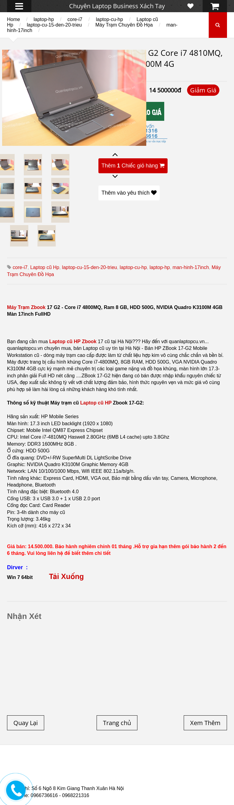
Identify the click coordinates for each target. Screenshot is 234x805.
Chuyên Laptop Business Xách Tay (117, 6)
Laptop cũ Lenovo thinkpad (163, 765)
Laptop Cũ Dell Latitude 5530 (130, 780)
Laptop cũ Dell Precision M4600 (82, 772)
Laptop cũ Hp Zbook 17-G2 (188, 776)
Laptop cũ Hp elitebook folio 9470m (117, 769)
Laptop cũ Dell (105, 765)
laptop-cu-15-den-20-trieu (54, 24)
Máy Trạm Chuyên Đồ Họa (124, 24)
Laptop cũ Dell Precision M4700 (160, 772)
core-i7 (74, 19)
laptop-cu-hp (109, 19)
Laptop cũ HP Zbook (72, 341)
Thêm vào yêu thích (129, 193)
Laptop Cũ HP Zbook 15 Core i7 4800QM (110, 776)
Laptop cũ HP (96, 402)
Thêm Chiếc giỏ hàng (133, 166)
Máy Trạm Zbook (26, 307)
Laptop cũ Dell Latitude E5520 (56, 780)
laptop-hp (44, 19)
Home (13, 19)
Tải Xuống (66, 576)
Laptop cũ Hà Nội (49, 769)
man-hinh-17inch (190, 267)
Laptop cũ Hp (44, 267)
